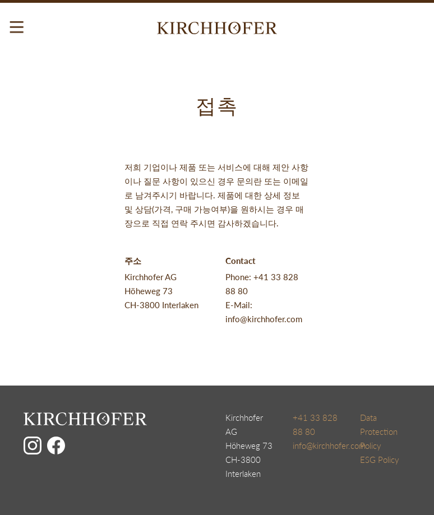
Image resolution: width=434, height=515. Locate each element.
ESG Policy (379, 459)
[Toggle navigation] (16, 27)
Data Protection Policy (379, 431)
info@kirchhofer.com (329, 445)
